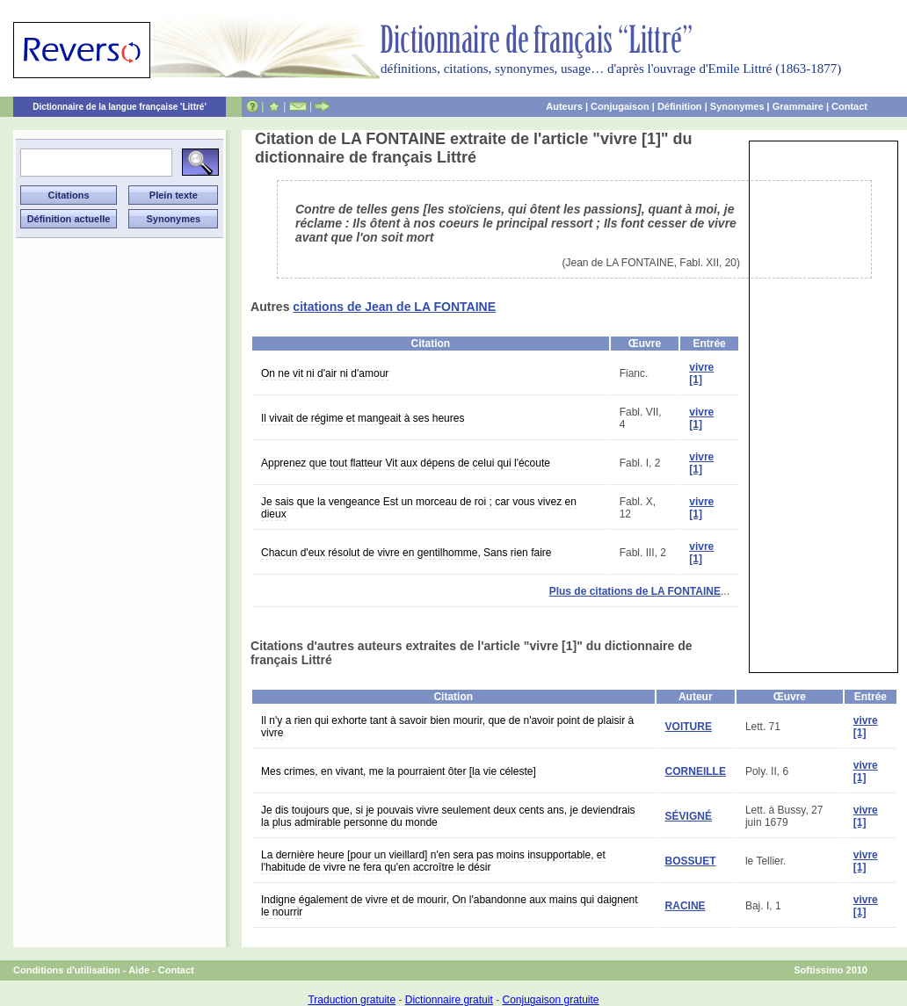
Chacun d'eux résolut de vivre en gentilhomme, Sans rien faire (406, 552)
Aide (138, 970)
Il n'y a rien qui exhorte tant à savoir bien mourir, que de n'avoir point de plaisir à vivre (447, 726)
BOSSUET (690, 861)
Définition (679, 106)
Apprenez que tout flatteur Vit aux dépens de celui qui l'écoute (405, 463)
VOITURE (688, 726)
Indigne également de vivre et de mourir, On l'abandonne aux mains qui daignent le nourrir (449, 906)
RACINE (685, 906)
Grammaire (798, 106)
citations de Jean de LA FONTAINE (394, 307)
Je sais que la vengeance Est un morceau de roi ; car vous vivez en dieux (419, 508)
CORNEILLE (695, 771)
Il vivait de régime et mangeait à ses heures (362, 418)
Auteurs (564, 106)
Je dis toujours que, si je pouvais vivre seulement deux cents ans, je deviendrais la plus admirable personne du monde (448, 816)
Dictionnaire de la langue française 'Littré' (120, 107)
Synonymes (737, 106)
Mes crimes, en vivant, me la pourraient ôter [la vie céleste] (398, 771)
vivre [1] (701, 373)
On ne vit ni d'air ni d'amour (324, 373)
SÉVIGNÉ (688, 816)
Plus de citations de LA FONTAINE (635, 591)
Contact (849, 106)
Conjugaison (620, 106)
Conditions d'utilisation (66, 970)
